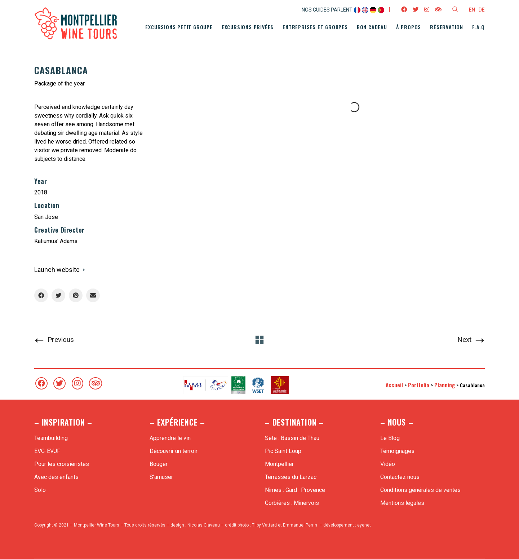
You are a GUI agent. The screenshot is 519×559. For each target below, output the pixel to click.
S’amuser (161, 477)
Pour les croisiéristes (61, 464)
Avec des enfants (56, 477)
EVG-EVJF (47, 451)
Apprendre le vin (170, 438)
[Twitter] (58, 295)
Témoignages (397, 451)
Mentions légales (402, 502)
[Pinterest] (76, 295)
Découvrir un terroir (174, 451)
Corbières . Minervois (292, 502)
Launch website (57, 269)
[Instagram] (77, 383)
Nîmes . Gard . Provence (295, 490)
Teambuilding (51, 438)
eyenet (364, 525)
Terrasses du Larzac (290, 477)
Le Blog (390, 438)
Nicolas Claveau (203, 525)
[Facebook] (41, 295)
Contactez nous (400, 477)
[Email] (93, 295)
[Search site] (455, 10)
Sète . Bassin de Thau (292, 438)
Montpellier (279, 464)
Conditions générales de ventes (420, 490)
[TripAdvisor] (95, 383)
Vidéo (387, 464)
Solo (40, 490)
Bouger (159, 464)
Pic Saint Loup (283, 451)
